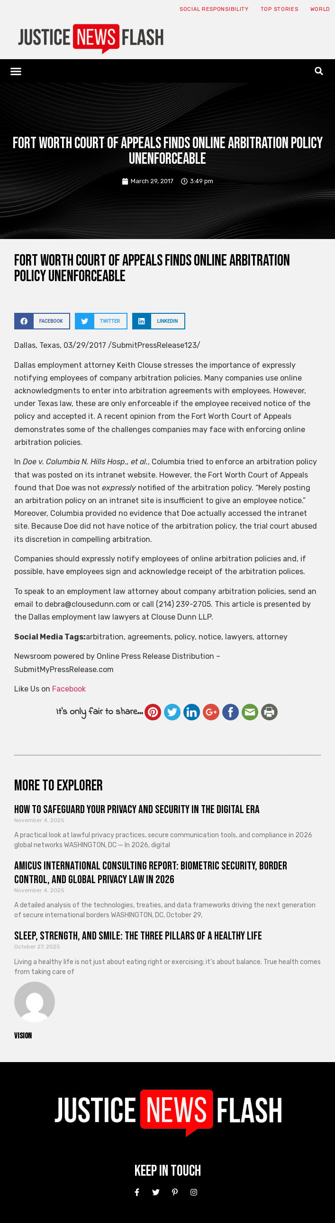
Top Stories (280, 9)
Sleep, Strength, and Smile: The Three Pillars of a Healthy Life (138, 936)
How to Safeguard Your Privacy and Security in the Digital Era (137, 809)
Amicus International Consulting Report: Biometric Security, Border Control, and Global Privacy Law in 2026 (150, 872)
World (320, 9)
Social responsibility (214, 9)
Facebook (69, 688)
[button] (16, 71)
